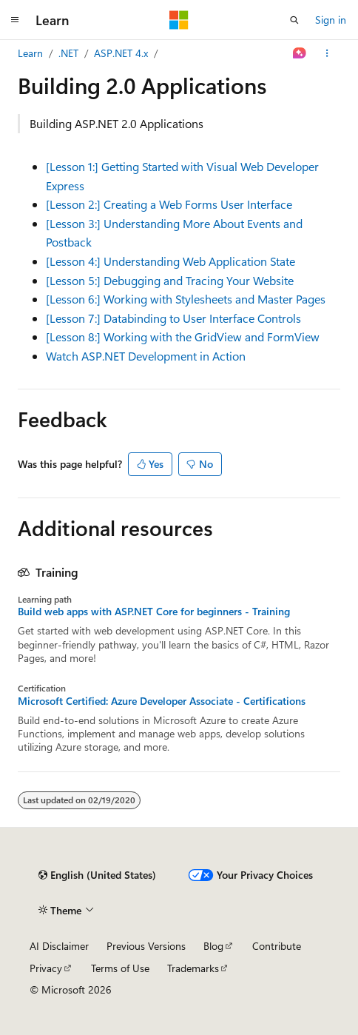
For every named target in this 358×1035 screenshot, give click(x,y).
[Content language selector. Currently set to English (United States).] (97, 875)
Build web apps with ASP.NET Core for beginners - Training (154, 611)
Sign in (330, 20)
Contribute (276, 946)
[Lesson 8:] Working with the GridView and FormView (183, 336)
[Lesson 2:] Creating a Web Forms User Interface (169, 204)
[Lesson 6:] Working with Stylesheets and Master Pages (185, 299)
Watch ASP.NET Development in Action (146, 356)
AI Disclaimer (59, 946)
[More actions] (327, 53)
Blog (213, 946)
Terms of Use (120, 968)
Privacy (46, 968)
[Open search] (294, 20)
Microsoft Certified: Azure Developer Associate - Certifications (161, 701)
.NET (68, 53)
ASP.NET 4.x (121, 53)
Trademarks (193, 968)
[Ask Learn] (300, 53)
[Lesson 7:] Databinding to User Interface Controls (173, 318)
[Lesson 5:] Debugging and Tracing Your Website (170, 280)
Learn (30, 53)
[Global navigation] (15, 20)
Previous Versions (146, 946)
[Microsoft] (179, 20)
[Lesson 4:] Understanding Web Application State (170, 261)
